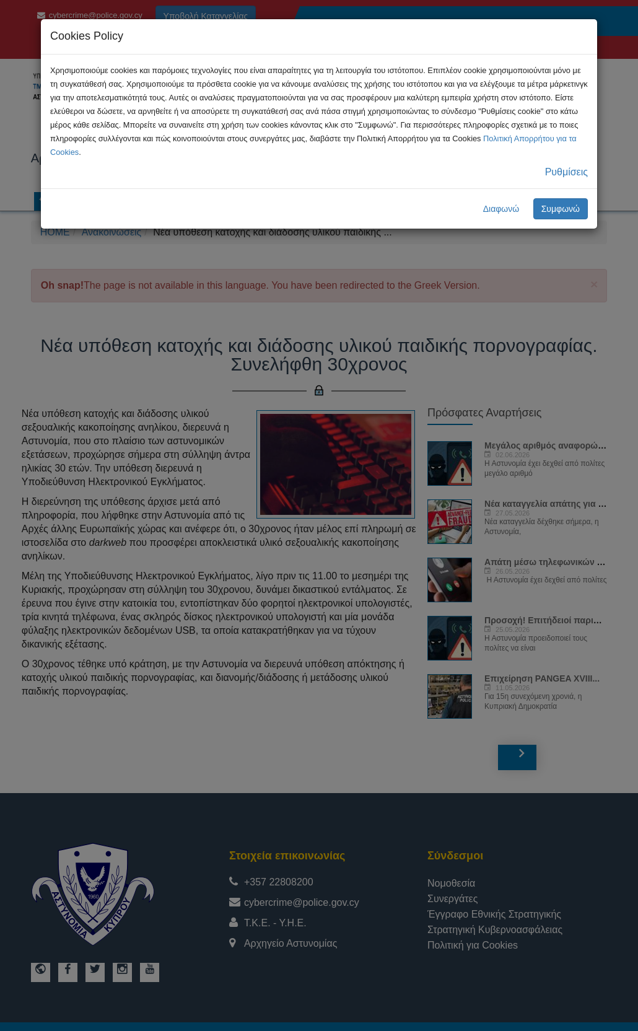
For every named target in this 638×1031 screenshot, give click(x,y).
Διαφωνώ (501, 209)
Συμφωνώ (560, 209)
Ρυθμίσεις (566, 172)
